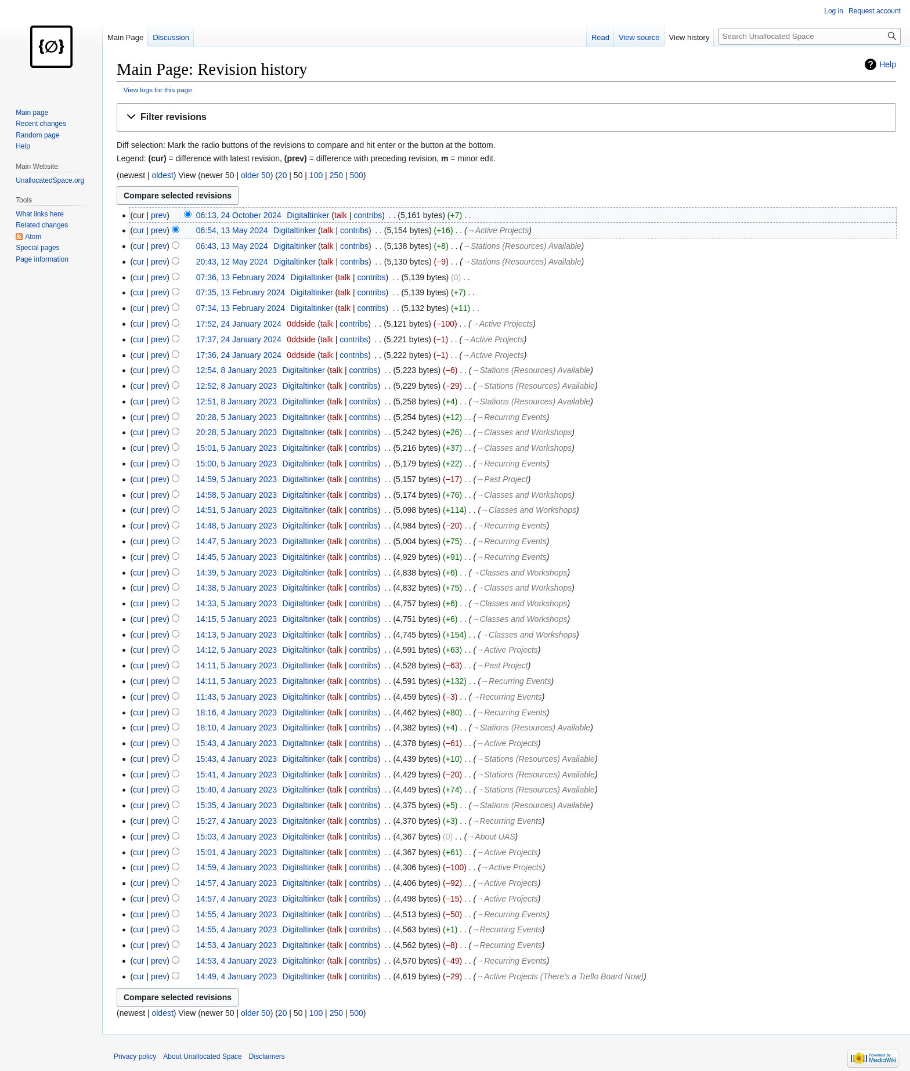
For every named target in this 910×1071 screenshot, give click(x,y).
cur (138, 230)
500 (356, 175)
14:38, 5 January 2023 (236, 587)
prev (159, 215)
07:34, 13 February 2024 (240, 308)
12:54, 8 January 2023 (236, 370)
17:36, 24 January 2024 (238, 355)
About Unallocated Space (202, 1056)
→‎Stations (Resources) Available (522, 246)
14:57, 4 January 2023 (236, 883)
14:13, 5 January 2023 (236, 634)
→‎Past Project (502, 479)
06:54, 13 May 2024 (232, 230)
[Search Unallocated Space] (809, 36)
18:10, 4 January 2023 (236, 727)
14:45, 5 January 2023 (236, 557)
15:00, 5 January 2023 (236, 463)
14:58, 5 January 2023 (236, 495)
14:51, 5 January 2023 (236, 510)
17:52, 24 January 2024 (238, 323)
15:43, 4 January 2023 (236, 743)
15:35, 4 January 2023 (236, 805)
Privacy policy (135, 1056)
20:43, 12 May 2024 (232, 261)
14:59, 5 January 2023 (236, 479)
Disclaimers (267, 1056)
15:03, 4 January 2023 (236, 836)
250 (336, 175)
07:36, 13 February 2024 (240, 277)
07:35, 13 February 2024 (240, 292)
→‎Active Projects (498, 230)
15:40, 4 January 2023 (236, 789)
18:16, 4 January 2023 (236, 712)
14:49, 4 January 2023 (236, 976)
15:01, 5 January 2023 (236, 448)
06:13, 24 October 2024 (238, 215)
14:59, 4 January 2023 (236, 867)
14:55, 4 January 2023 (236, 914)
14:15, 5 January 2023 (236, 619)
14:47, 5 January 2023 (236, 541)
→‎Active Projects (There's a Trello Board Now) (560, 976)
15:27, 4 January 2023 (236, 821)
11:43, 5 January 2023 (236, 696)
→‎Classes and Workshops (524, 432)
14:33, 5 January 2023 (236, 603)
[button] (506, 117)
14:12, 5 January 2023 (236, 649)
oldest (162, 175)
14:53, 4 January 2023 (236, 945)
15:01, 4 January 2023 (236, 852)
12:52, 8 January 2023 (236, 385)
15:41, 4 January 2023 (236, 774)
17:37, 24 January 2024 (238, 339)
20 (282, 175)
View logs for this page (158, 89)
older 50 (255, 175)
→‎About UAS (491, 836)
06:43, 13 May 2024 (232, 246)
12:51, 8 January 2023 (236, 401)
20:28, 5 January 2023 (236, 417)
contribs (367, 215)
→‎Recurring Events (511, 417)
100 (316, 175)
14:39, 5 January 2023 (236, 572)
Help (887, 64)
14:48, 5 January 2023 (236, 525)
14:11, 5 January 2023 (236, 665)
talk (340, 215)
